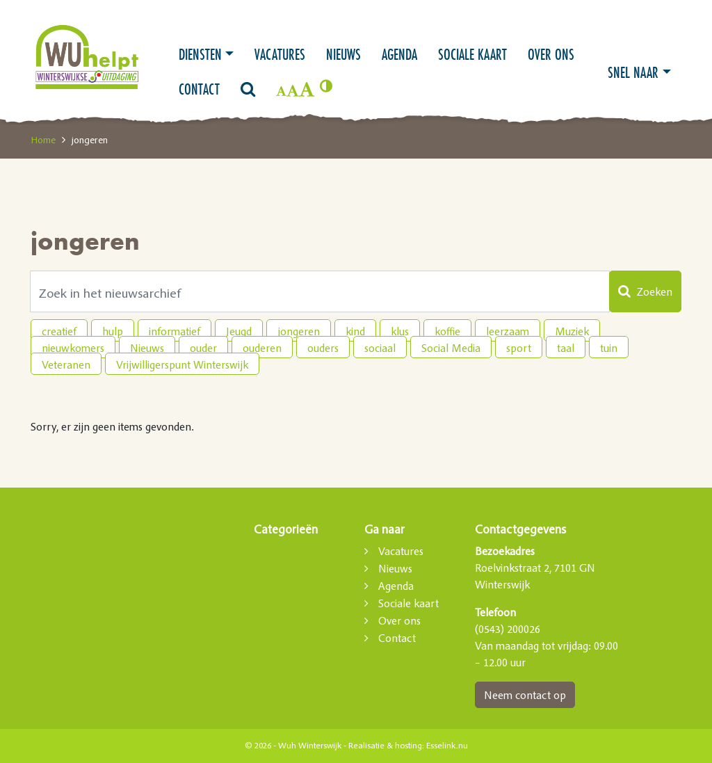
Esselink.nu (447, 745)
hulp (112, 331)
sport (518, 348)
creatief (59, 331)
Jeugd (239, 331)
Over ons (551, 54)
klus (400, 331)
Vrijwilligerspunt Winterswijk (182, 364)
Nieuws (343, 54)
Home (43, 140)
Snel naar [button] (633, 72)
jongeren (298, 331)
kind (355, 331)
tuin (608, 348)
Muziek (572, 331)
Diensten (200, 54)
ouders (323, 348)
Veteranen (66, 364)
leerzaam (507, 331)
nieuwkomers (73, 348)
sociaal (380, 348)
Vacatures (279, 54)
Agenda (399, 54)
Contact (199, 89)
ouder (203, 348)
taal (565, 348)
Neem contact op (525, 695)
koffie (447, 331)
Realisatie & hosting (385, 745)
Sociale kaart (472, 54)
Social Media (450, 348)
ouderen (262, 348)
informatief (174, 331)
